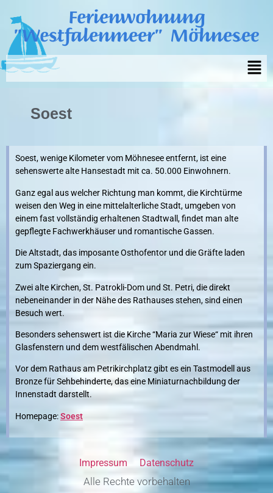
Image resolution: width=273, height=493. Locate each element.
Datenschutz (167, 463)
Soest (71, 416)
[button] (255, 68)
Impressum (103, 463)
